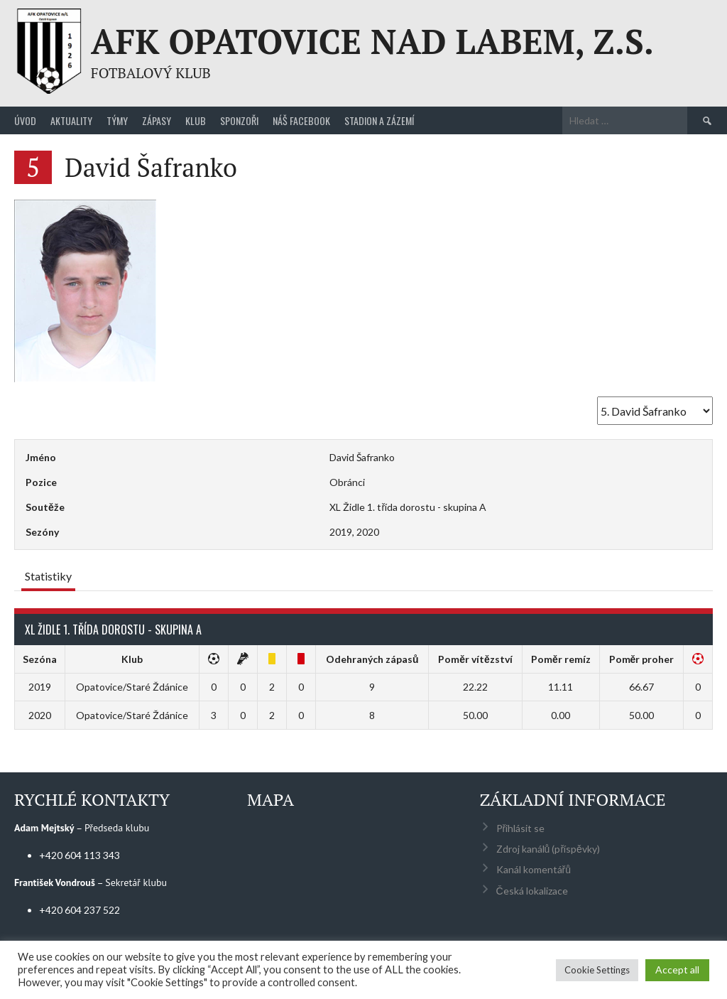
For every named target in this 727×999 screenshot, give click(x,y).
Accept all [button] (677, 969)
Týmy (117, 120)
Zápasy (156, 120)
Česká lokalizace (532, 891)
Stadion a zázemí (379, 120)
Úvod (25, 120)
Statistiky (48, 576)
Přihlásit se (520, 828)
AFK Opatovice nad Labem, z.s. (372, 41)
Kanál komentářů (533, 869)
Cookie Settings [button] (597, 970)
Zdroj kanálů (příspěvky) (548, 849)
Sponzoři (239, 120)
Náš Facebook (301, 120)
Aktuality (71, 120)
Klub (195, 120)
